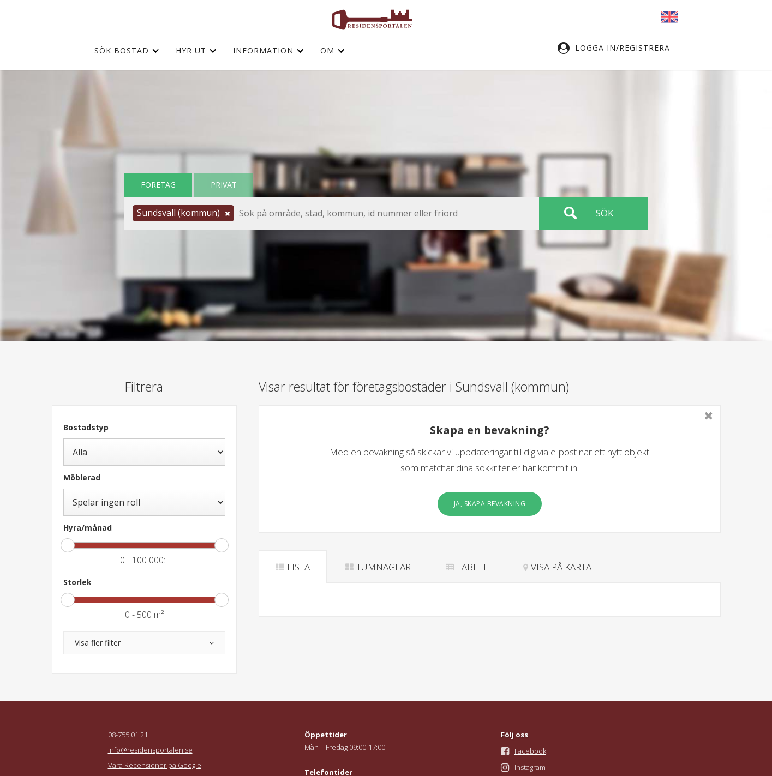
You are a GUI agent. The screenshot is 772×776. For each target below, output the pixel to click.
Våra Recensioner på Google (154, 765)
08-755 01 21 (128, 734)
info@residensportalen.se (150, 750)
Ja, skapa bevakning (490, 503)
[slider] (68, 545)
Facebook (530, 751)
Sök (604, 213)
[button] (619, 48)
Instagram (530, 767)
